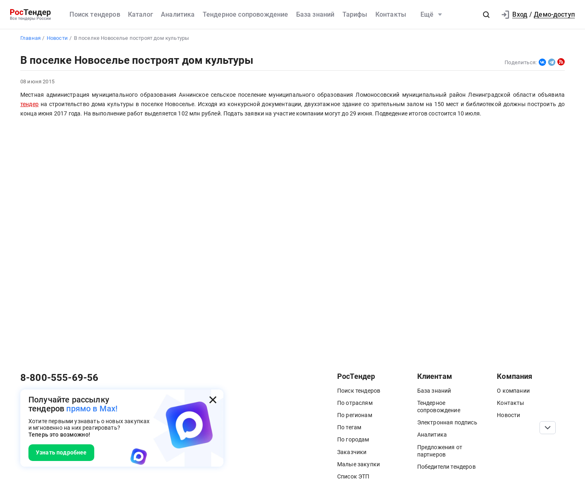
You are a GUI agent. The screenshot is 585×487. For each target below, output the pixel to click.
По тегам (349, 427)
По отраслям (355, 403)
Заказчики (351, 452)
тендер (29, 104)
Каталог (140, 14)
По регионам (354, 415)
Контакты (390, 14)
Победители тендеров (446, 466)
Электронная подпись (447, 422)
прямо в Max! (91, 408)
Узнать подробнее (61, 452)
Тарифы (355, 14)
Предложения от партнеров (439, 451)
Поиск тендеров (94, 14)
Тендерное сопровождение (245, 14)
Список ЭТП (353, 476)
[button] (486, 14)
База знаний (315, 14)
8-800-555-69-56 (59, 377)
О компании (513, 390)
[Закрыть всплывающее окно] (212, 400)
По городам (353, 439)
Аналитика (178, 14)
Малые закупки (358, 464)
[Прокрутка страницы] (548, 427)
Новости (508, 415)
